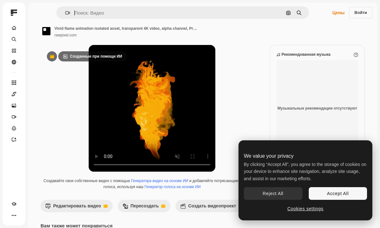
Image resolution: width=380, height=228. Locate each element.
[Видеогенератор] (14, 117)
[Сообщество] (14, 62)
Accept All (338, 193)
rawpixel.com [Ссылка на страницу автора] (65, 35)
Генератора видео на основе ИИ (159, 181)
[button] (65, 12)
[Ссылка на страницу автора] (46, 31)
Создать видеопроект (211, 207)
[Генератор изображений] (14, 105)
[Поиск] (14, 39)
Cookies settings (306, 208)
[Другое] (14, 215)
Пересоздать (144, 207)
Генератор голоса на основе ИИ (172, 187)
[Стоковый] (14, 51)
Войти (360, 12)
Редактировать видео (76, 207)
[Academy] (14, 204)
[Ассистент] (14, 140)
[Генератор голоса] (14, 128)
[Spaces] (14, 94)
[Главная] (14, 28)
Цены (338, 12)
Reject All (273, 193)
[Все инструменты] (14, 83)
